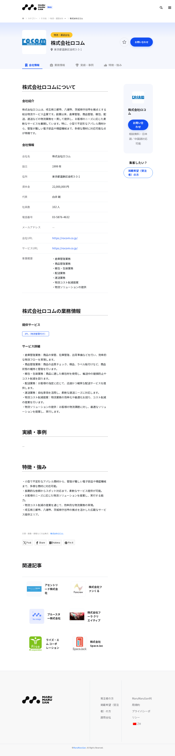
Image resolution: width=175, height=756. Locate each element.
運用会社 (105, 717)
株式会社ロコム (56, 533)
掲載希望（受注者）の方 (137, 172)
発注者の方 (107, 698)
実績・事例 (84, 65)
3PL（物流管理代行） (36, 333)
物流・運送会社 (61, 34)
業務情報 (57, 65)
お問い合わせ (141, 42)
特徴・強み (113, 65)
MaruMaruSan (79, 747)
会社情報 (32, 65)
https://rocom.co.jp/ (65, 238)
